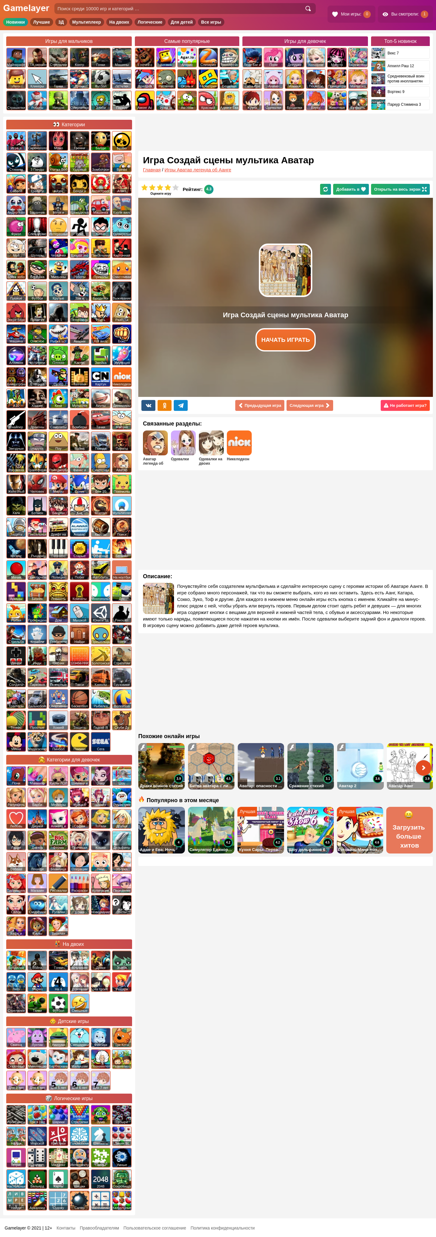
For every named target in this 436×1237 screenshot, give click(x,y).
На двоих (119, 22)
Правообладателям (99, 1227)
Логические (150, 22)
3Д (61, 22)
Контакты (66, 1227)
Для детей (182, 22)
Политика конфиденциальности (222, 1227)
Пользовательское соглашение (154, 1227)
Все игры (211, 22)
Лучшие (41, 22)
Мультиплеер (86, 22)
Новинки (15, 22)
